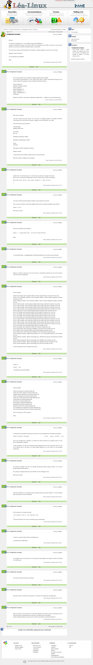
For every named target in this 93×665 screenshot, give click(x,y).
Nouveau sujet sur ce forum (78, 59)
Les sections (5, 29)
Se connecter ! (74, 32)
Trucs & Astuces (37, 647)
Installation (53, 645)
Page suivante (59, 31)
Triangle (60, 71)
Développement (55, 655)
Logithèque (36, 650)
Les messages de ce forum (26, 29)
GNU (73, 0)
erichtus (60, 34)
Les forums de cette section (14, 29)
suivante (64, 29)
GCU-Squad (69, 0)
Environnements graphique (57, 657)
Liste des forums (75, 39)
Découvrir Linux (37, 645)
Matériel (53, 653)
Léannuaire (36, 649)
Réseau (53, 650)
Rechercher (74, 40)
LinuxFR (64, 0)
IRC (70, 647)
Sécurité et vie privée (56, 652)
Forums (71, 645)
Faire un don (18, 649)
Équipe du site (18, 645)
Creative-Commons (60, 661)
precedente (58, 29)
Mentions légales (19, 647)
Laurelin (60, 170)
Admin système (55, 649)
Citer (37, 67)
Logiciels (53, 647)
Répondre (32, 67)
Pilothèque (35, 652)
